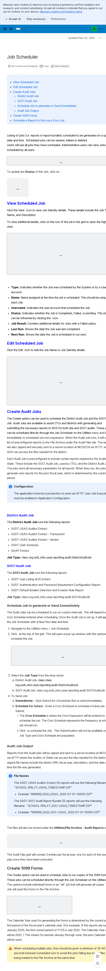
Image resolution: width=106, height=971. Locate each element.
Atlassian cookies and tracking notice (61, 11)
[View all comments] (97, 956)
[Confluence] (18, 29)
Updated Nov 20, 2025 (81, 37)
